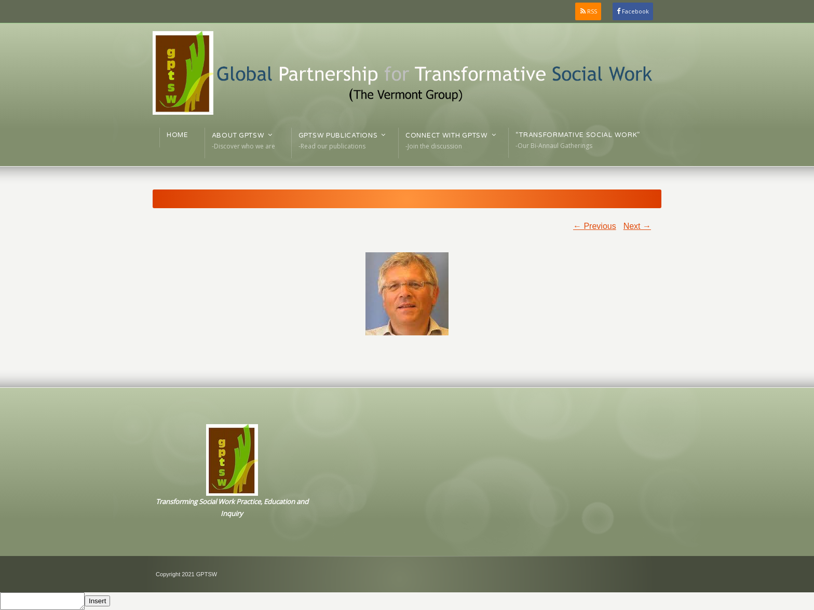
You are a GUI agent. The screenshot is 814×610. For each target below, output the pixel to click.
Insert (97, 601)
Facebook (635, 11)
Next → (637, 226)
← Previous (594, 226)
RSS (592, 11)
